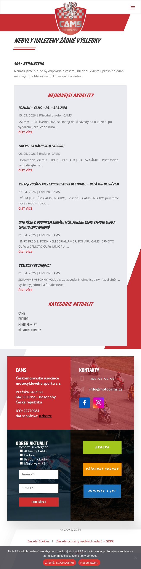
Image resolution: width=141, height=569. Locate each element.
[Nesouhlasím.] (135, 557)
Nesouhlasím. (89, 562)
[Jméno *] (39, 474)
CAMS (67, 115)
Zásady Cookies (38, 541)
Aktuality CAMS (33, 451)
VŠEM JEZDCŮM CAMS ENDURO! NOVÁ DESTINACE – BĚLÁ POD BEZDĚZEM (68, 184)
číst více (25, 132)
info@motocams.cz (105, 389)
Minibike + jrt (102, 491)
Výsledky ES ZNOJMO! (34, 266)
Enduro (44, 153)
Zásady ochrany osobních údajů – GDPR (85, 541)
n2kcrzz (45, 416)
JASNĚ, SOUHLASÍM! (59, 562)
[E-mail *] (39, 488)
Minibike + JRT (27, 324)
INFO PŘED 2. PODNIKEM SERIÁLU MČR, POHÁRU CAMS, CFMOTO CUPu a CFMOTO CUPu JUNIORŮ (66, 225)
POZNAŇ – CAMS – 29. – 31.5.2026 (42, 108)
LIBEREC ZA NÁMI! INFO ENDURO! (41, 146)
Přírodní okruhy (50, 115)
